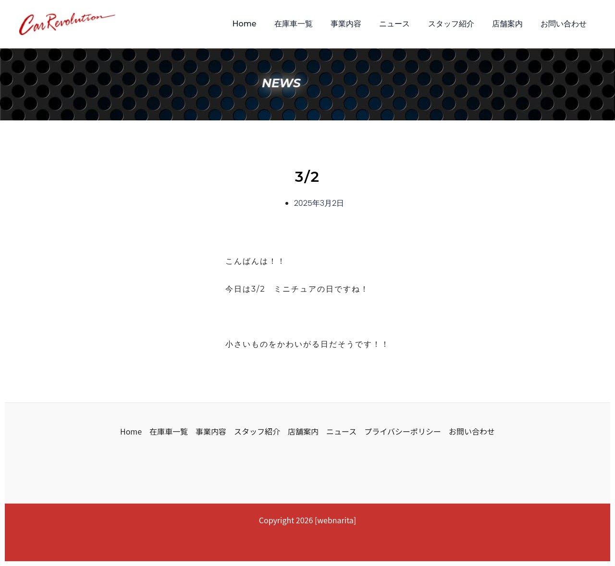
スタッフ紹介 (457, 23)
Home (261, 23)
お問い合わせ (565, 23)
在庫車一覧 (307, 23)
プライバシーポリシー (402, 431)
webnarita (335, 520)
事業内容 (357, 23)
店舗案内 (511, 23)
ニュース (403, 23)
